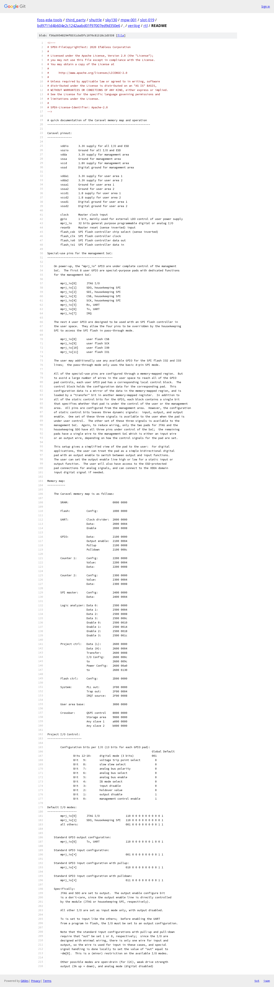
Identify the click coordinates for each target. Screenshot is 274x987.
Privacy (35, 981)
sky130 (111, 19)
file (121, 35)
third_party (76, 19)
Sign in (265, 6)
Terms (47, 981)
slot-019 (147, 19)
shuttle (95, 19)
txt (256, 981)
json (266, 981)
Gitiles (25, 981)
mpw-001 (129, 19)
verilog (134, 25)
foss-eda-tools (49, 19)
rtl (145, 25)
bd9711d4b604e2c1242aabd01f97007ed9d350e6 (78, 25)
